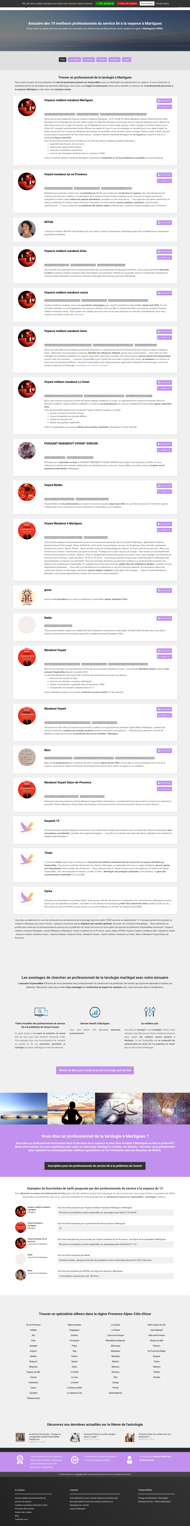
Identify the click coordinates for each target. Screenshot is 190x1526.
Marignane (115, 1351)
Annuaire (18, 1498)
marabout (88, 59)
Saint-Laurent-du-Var (157, 1325)
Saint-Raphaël (157, 1330)
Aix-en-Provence (33, 1325)
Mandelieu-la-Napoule (115, 1340)
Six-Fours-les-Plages (157, 1351)
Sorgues (156, 1356)
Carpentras (33, 1382)
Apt (33, 1335)
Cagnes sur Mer (33, 1372)
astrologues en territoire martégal (92, 365)
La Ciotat (74, 1372)
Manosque (115, 1346)
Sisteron (156, 1346)
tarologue (114, 59)
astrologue (74, 59)
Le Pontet (115, 1330)
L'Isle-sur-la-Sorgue (115, 1335)
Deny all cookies (127, 3)
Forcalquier (74, 1340)
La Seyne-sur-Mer (74, 1388)
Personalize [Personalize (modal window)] (147, 3)
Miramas (115, 1367)
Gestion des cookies (23, 1512)
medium (102, 59)
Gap (74, 1351)
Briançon (33, 1361)
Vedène (156, 1372)
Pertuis (115, 1388)
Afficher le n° (164, 107)
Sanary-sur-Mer (156, 1340)
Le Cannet (115, 1325)
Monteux (115, 1372)
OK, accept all (105, 3)
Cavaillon (33, 1393)
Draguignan (74, 1330)
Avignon (33, 1351)
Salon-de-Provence (156, 1335)
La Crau (74, 1377)
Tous (62, 59)
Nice (115, 1377)
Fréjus (74, 1346)
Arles (33, 1340)
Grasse (74, 1356)
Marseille (116, 1356)
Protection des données (24, 1509)
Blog (17, 1516)
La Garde (74, 1382)
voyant (127, 59)
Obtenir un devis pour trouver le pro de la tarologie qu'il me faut (95, 1070)
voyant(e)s (79, 314)
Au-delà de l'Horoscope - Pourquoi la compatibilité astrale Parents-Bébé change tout (45, 1436)
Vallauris (157, 1367)
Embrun (74, 1335)
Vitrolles (156, 1377)
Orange (115, 1382)
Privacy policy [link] (162, 3)
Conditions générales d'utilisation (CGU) (31, 1505)
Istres (74, 1367)
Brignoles (33, 1367)
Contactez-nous (21, 1519)
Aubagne (33, 1346)
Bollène (33, 1356)
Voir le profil (164, 101)
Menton (115, 1361)
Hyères (74, 1361)
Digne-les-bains (74, 1325)
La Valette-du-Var (74, 1393)
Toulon (157, 1361)
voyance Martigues (77, 1509)
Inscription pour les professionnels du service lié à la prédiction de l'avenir (95, 1166)
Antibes (33, 1330)
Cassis (33, 1388)
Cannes (33, 1377)
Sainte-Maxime (115, 1393)
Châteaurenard (33, 1398)
